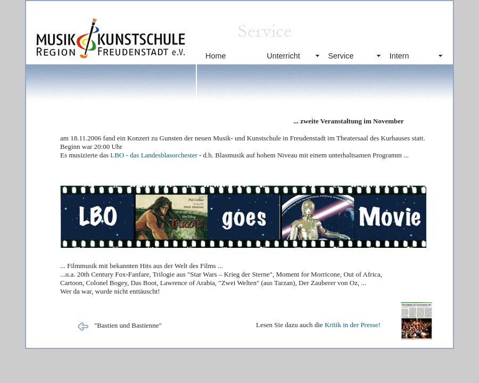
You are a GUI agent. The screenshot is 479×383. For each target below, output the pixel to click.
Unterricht (283, 56)
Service (340, 56)
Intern (399, 56)
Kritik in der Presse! (353, 325)
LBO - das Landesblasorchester (153, 155)
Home (215, 56)
